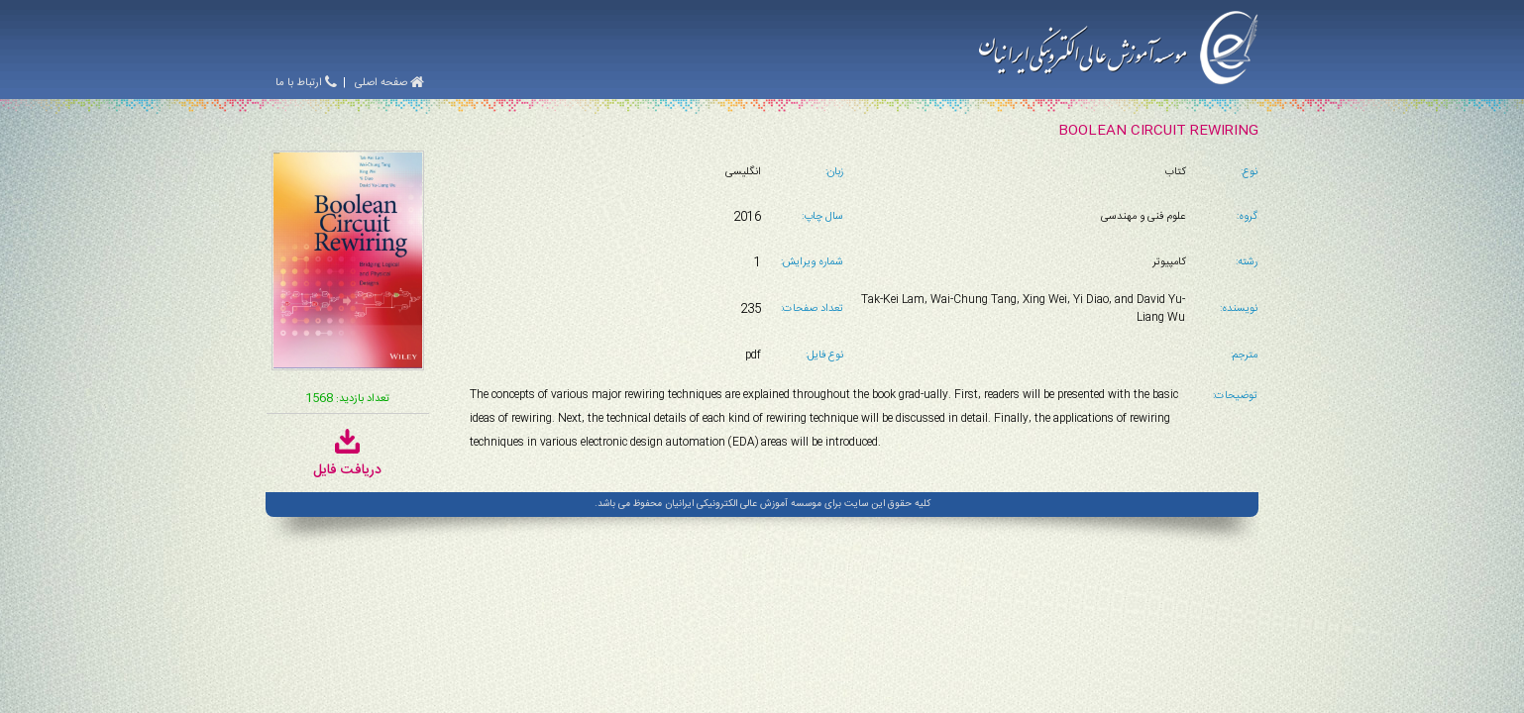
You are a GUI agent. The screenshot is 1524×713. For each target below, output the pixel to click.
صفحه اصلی (389, 83)
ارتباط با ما (306, 83)
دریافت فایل (347, 460)
